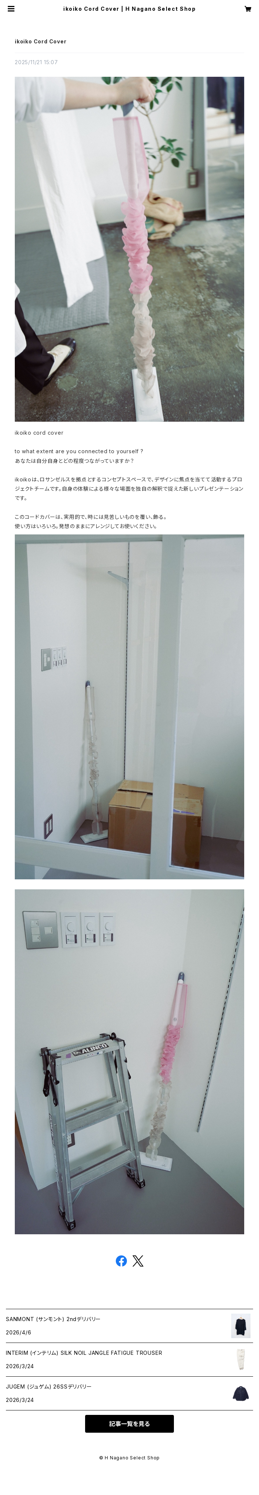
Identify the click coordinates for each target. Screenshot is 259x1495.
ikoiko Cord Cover (41, 41)
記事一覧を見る (129, 1424)
